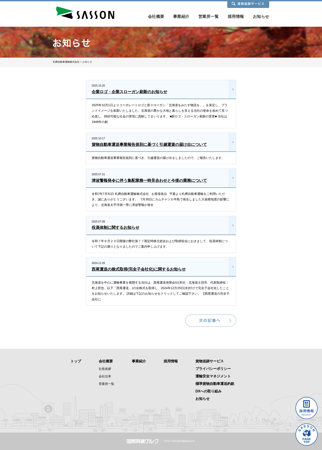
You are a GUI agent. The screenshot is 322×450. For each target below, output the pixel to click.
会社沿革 (105, 376)
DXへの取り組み (208, 391)
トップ (75, 361)
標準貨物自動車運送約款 (214, 384)
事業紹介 (181, 16)
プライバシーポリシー (213, 369)
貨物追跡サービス (209, 361)
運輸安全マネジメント (213, 376)
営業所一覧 (208, 16)
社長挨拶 (105, 369)
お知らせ (261, 16)
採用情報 (236, 16)
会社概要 (156, 16)
